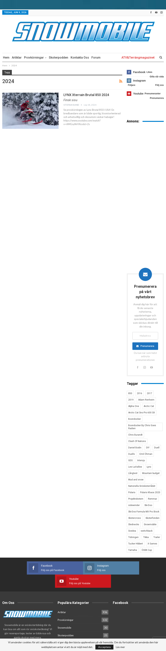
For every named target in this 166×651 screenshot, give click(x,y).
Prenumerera (147, 346)
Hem (6, 57)
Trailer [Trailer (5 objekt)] (156, 537)
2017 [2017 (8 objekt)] (149, 393)
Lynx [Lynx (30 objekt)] (149, 467)
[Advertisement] (145, 184)
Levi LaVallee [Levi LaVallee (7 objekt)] (135, 467)
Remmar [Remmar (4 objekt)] (152, 499)
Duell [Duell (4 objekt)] (156, 447)
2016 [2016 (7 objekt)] (139, 393)
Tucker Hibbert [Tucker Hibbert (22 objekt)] (135, 543)
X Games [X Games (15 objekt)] (152, 543)
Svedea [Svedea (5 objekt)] (132, 531)
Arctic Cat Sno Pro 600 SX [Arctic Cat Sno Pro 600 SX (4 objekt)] (141, 412)
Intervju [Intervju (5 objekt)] (141, 460)
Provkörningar (34, 57)
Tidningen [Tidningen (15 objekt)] (133, 537)
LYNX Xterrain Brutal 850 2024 (86, 95)
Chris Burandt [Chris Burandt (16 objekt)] (135, 434)
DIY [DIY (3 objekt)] (147, 447)
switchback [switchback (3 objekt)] (146, 531)
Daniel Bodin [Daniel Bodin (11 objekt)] (134, 447)
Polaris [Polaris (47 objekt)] (131, 492)
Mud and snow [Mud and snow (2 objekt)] (135, 479)
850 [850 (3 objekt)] (130, 393)
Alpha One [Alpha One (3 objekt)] (133, 406)
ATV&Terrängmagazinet (138, 57)
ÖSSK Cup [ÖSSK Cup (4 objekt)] (147, 550)
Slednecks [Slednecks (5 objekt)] (133, 524)
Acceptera (104, 647)
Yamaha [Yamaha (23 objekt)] (132, 550)
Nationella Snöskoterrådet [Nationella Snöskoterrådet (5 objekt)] (141, 486)
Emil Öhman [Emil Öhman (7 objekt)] (146, 454)
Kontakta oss (80, 57)
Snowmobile (64, 614)
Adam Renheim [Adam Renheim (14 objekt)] (146, 399)
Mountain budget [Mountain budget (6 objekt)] (151, 473)
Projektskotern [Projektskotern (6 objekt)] (135, 499)
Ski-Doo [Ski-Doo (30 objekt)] (148, 505)
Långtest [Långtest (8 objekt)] (132, 473)
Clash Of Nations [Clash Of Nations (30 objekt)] (137, 441)
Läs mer (120, 647)
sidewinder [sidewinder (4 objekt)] (134, 505)
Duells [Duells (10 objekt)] (131, 454)
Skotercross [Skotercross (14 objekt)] (134, 518)
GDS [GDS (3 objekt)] (130, 460)
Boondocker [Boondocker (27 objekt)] (134, 419)
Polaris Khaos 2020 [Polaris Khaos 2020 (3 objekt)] (150, 492)
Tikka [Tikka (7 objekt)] (146, 537)
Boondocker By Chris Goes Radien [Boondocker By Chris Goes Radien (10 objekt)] (142, 427)
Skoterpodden (58, 57)
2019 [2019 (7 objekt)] (131, 399)
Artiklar (17, 57)
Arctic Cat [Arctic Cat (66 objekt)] (149, 406)
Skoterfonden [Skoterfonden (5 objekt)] (152, 518)
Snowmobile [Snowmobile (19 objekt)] (150, 524)
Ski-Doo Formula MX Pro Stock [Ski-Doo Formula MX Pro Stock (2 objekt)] (143, 511)
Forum (95, 57)
